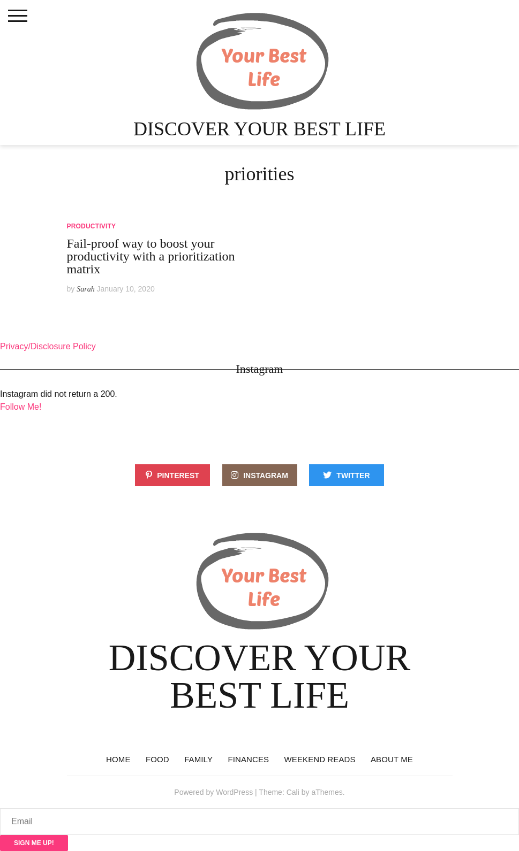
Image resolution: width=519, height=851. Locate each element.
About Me (392, 759)
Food (157, 759)
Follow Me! (20, 406)
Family (198, 759)
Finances (248, 759)
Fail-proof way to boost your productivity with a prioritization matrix (151, 256)
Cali (293, 792)
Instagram (265, 475)
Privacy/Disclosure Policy (48, 346)
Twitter (353, 475)
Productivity (91, 226)
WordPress (234, 792)
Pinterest (178, 475)
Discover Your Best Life (259, 129)
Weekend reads (320, 759)
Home (118, 759)
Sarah (85, 289)
